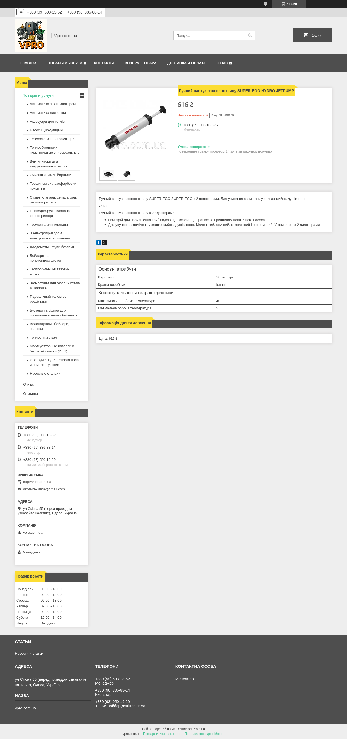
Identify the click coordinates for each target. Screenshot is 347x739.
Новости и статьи (29, 654)
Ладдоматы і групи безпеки (52, 247)
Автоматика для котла (48, 113)
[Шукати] (250, 35)
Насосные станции (45, 373)
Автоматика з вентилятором (53, 104)
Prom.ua (199, 729)
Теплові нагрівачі (43, 337)
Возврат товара (140, 63)
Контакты (104, 63)
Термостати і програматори (52, 139)
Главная (28, 63)
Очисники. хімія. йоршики (50, 175)
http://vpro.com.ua (37, 482)
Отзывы (30, 393)
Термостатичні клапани (49, 224)
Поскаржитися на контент (162, 734)
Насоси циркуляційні (46, 130)
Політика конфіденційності (204, 734)
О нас (222, 63)
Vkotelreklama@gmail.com (44, 489)
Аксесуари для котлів (47, 121)
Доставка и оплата (186, 63)
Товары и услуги (65, 63)
